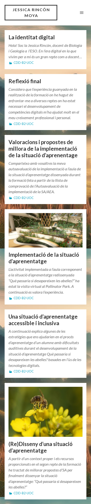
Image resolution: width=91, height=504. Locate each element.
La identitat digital (31, 37)
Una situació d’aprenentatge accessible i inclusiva (43, 320)
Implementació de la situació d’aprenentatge (43, 257)
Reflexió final (24, 81)
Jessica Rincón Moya (31, 12)
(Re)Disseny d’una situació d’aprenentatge (40, 447)
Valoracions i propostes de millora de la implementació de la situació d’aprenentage (43, 149)
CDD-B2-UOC (24, 63)
